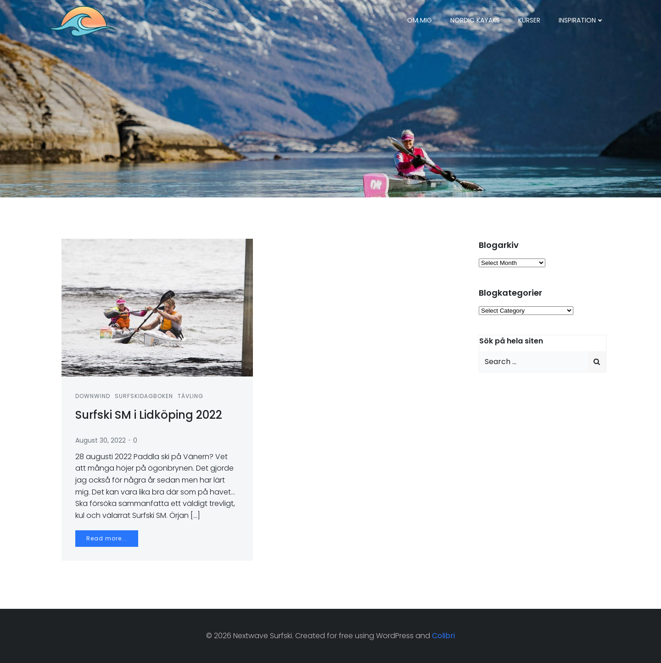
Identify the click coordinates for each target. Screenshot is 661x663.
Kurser (529, 20)
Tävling (190, 396)
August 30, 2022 (100, 440)
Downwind (92, 396)
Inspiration (581, 20)
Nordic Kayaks (475, 20)
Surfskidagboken (144, 396)
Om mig (419, 20)
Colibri (443, 635)
